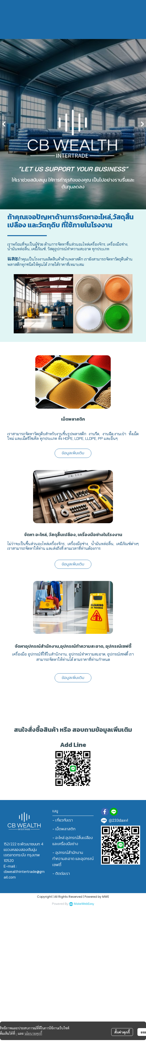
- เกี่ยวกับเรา (62, 820)
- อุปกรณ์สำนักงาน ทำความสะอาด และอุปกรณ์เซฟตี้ (73, 858)
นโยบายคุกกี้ (33, 1033)
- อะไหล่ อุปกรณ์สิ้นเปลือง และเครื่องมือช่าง (72, 841)
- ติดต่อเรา (61, 873)
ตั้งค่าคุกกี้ (122, 1032)
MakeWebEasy (84, 904)
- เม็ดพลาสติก (63, 829)
